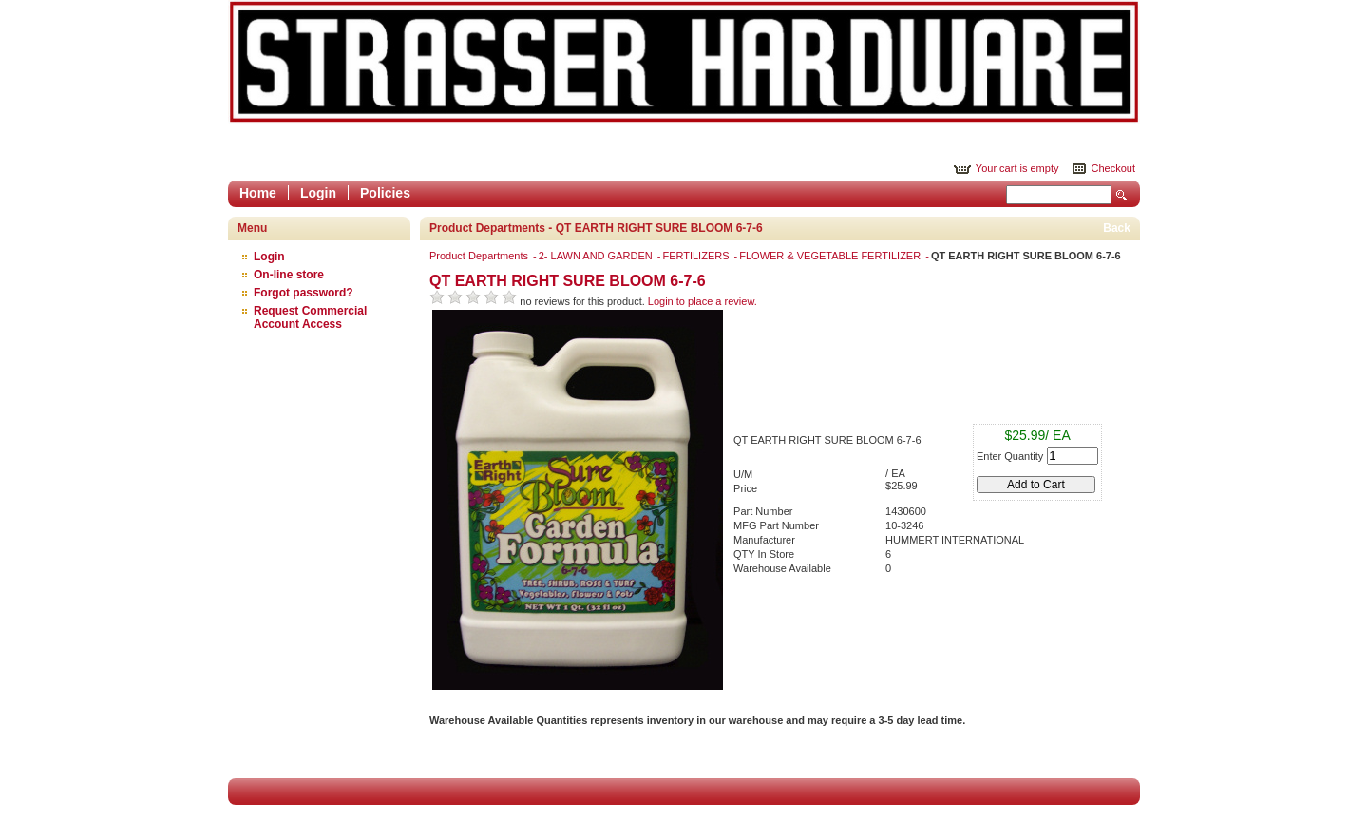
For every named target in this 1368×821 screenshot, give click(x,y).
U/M (742, 474)
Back (1116, 228)
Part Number (762, 511)
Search (1122, 195)
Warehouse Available (782, 568)
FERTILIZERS (697, 255)
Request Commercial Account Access (310, 317)
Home (257, 192)
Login (318, 192)
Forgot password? (303, 292)
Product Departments (480, 255)
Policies (385, 192)
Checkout (1113, 168)
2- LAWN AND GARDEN (597, 255)
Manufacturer (764, 539)
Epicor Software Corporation (684, 62)
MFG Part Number (776, 525)
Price (745, 488)
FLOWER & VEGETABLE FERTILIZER (831, 255)
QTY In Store (763, 554)
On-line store (289, 274)
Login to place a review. (702, 301)
